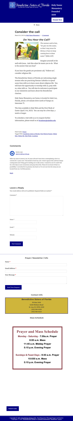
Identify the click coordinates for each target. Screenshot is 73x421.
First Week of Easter (46, 134)
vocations (35, 136)
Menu (38, 25)
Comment (13, 195)
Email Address (10, 268)
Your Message (10, 275)
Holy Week (28, 136)
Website (12, 235)
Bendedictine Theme (29, 419)
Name (12, 219)
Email (12, 227)
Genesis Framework (44, 419)
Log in (60, 419)
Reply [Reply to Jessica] (11, 173)
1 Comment (45, 35)
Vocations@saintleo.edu (48, 120)
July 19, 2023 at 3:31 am (22, 154)
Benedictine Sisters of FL (28, 418)
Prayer (24, 132)
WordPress (54, 419)
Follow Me (21, 136)
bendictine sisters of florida (31, 134)
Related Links (12, 408)
